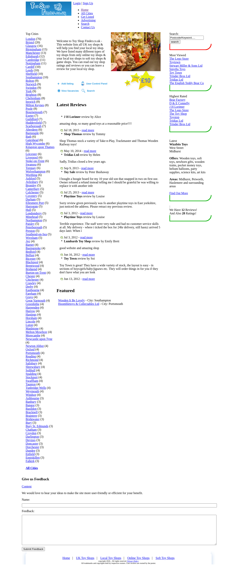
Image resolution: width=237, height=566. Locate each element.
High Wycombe (35, 143)
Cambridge (32, 59)
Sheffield (31, 73)
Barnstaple (32, 133)
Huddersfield (34, 122)
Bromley (31, 185)
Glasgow (31, 45)
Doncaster (32, 443)
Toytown (175, 62)
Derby (29, 286)
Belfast (30, 255)
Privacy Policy (133, 561)
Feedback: (28, 511)
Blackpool (32, 262)
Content (27, 486)
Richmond (32, 360)
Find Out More (178, 193)
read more (88, 130)
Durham (31, 199)
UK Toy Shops (85, 558)
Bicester (31, 258)
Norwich (31, 84)
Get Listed (87, 16)
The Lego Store (179, 58)
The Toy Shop (178, 113)
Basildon (31, 408)
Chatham (31, 429)
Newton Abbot (35, 346)
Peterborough (34, 227)
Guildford (32, 119)
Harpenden (32, 307)
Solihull (31, 370)
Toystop (174, 117)
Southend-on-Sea (36, 234)
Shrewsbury (33, 366)
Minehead (32, 216)
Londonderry (34, 213)
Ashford (31, 178)
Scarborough (34, 126)
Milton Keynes (35, 105)
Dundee (30, 450)
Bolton (30, 80)
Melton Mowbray (36, 332)
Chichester (32, 279)
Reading (31, 356)
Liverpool (32, 157)
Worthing (31, 175)
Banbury (31, 401)
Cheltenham (33, 98)
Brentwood (32, 265)
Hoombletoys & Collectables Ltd (78, 303)
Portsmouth (33, 353)
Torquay (31, 168)
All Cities (87, 13)
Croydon (31, 433)
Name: (26, 499)
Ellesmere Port (35, 202)
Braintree (31, 415)
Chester (30, 276)
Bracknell (32, 412)
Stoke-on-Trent (35, 161)
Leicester (31, 154)
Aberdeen (32, 129)
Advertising (88, 20)
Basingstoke (33, 248)
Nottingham (33, 63)
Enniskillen (33, 457)
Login (77, 3)
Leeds (29, 70)
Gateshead (32, 140)
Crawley (31, 283)
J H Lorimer (177, 106)
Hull (28, 209)
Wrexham (32, 237)
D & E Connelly (179, 103)
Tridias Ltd (176, 79)
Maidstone (32, 328)
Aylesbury (32, 182)
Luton (29, 325)
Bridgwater (33, 419)
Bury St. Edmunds (37, 426)
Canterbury (33, 189)
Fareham (31, 293)
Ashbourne (32, 398)
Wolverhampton (36, 171)
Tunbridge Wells (36, 387)
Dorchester (32, 447)
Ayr (28, 241)
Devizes (31, 440)
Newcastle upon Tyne (39, 339)
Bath (29, 136)
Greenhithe (32, 304)
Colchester (32, 192)
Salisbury (31, 363)
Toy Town (175, 72)
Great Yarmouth (35, 300)
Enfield (30, 454)
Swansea (31, 164)
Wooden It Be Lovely (71, 300)
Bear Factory (177, 99)
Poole (29, 108)
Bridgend (31, 269)
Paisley (30, 223)
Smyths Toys (177, 69)
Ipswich (31, 101)
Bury (29, 422)
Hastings (31, 314)
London (30, 39)
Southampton (34, 77)
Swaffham (32, 380)
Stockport (32, 377)
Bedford (31, 251)
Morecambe (33, 335)
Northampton (34, 220)
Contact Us (88, 27)
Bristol (30, 42)
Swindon (31, 87)
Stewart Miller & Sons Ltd (186, 65)
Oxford (30, 349)
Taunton (31, 384)
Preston (30, 230)
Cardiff (30, 66)
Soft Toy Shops (165, 558)
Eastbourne (33, 290)
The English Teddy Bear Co (186, 83)
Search (85, 23)
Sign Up (88, 3)
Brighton (31, 94)
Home (85, 9)
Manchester (33, 52)
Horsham (31, 318)
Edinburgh (32, 56)
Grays (29, 297)
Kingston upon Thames (40, 147)
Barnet (30, 244)
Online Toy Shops (138, 558)
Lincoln (30, 321)
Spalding (31, 373)
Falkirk (30, 461)
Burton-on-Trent (36, 272)
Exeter (30, 115)
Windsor (31, 394)
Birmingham (33, 49)
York (29, 91)
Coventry (31, 196)
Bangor (30, 405)
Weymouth (32, 391)
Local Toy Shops (110, 558)
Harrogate (32, 206)
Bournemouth (34, 112)
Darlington (32, 436)
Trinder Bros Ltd (179, 76)
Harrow (30, 311)
